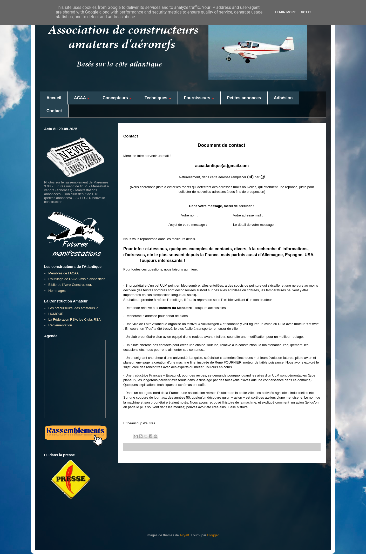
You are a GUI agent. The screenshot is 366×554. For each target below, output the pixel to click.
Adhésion (283, 98)
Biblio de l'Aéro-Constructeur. (70, 285)
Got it (306, 12)
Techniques (158, 98)
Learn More (285, 12)
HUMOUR (56, 314)
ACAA (82, 98)
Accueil (53, 98)
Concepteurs (117, 98)
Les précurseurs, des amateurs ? (73, 308)
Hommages (56, 291)
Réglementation (60, 325)
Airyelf (184, 535)
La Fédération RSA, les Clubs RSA (74, 319)
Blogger (213, 535)
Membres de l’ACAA (63, 273)
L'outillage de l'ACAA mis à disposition (76, 279)
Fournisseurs (199, 98)
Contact (54, 111)
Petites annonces (244, 98)
